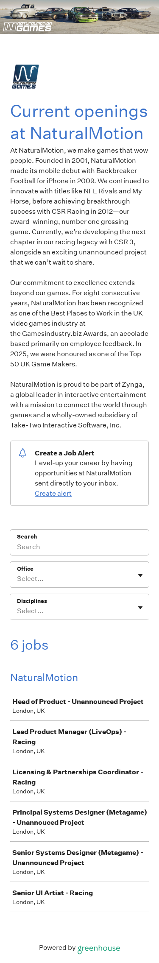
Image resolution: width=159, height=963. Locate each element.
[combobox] (17, 578)
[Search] (79, 548)
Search (27, 536)
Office (25, 568)
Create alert (53, 493)
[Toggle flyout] (140, 575)
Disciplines (32, 601)
